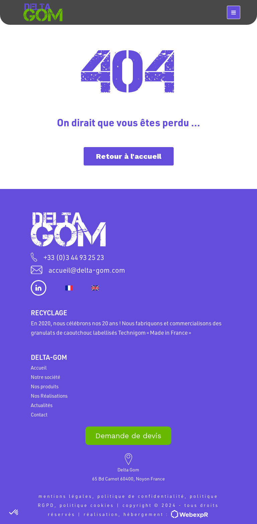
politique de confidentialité (141, 496)
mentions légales (65, 496)
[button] (14, 513)
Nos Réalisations (49, 395)
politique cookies (87, 505)
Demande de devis (128, 436)
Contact (39, 414)
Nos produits (45, 386)
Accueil (39, 367)
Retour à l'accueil (128, 156)
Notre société (45, 377)
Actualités (42, 405)
